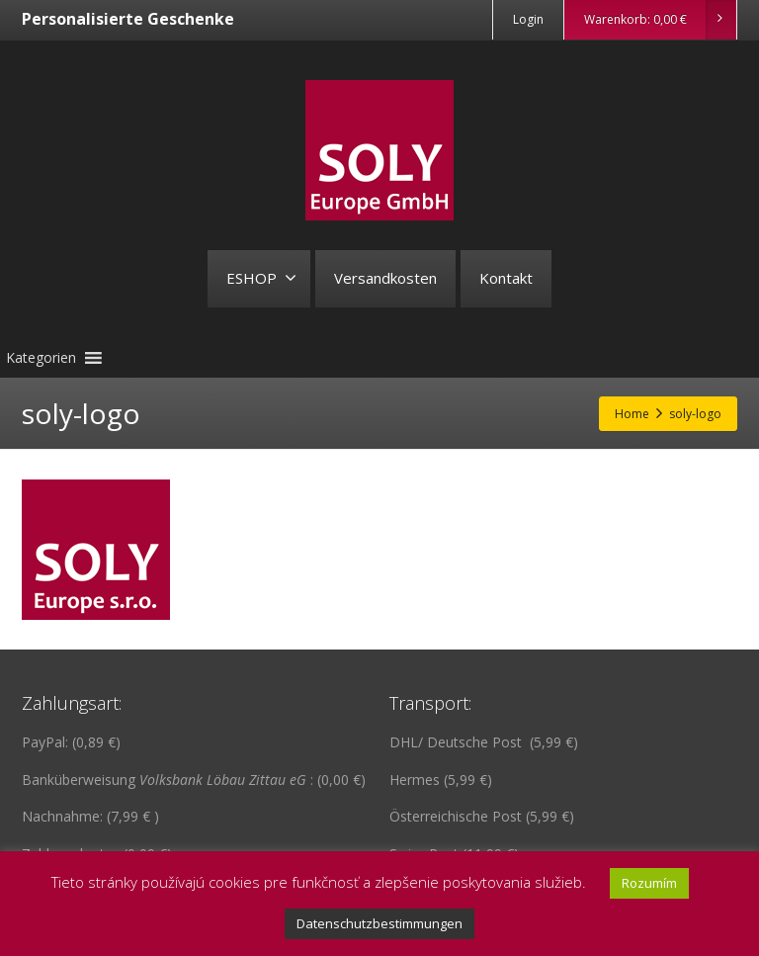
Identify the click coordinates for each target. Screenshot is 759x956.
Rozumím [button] (649, 883)
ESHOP (261, 278)
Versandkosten (385, 278)
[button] (41, 358)
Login (528, 19)
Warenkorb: (659, 20)
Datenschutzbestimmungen (379, 923)
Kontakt (506, 278)
